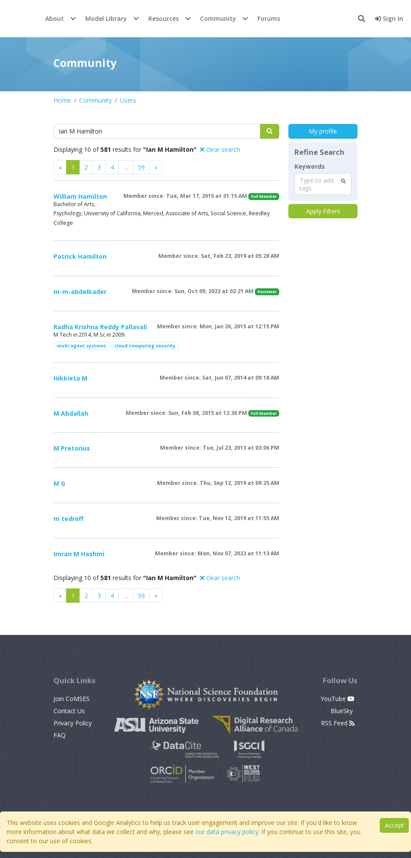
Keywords (309, 166)
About (54, 18)
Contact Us (69, 711)
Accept (394, 825)
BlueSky (342, 711)
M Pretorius (71, 448)
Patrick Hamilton (80, 256)
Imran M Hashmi (78, 554)
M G (59, 483)
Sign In (389, 18)
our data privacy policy (226, 832)
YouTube (337, 698)
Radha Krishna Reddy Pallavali (100, 327)
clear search (220, 149)
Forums (268, 18)
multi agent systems (81, 346)
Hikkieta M (70, 378)
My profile (323, 131)
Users (128, 100)
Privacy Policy (72, 723)
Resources (163, 18)
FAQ (59, 735)
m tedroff (68, 518)
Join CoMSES (71, 698)
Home (62, 100)
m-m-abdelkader (80, 291)
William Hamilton (80, 196)
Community (218, 18)
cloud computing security (144, 346)
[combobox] (322, 184)
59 (141, 167)
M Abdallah (70, 413)
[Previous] (155, 167)
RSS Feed (337, 723)
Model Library (106, 18)
